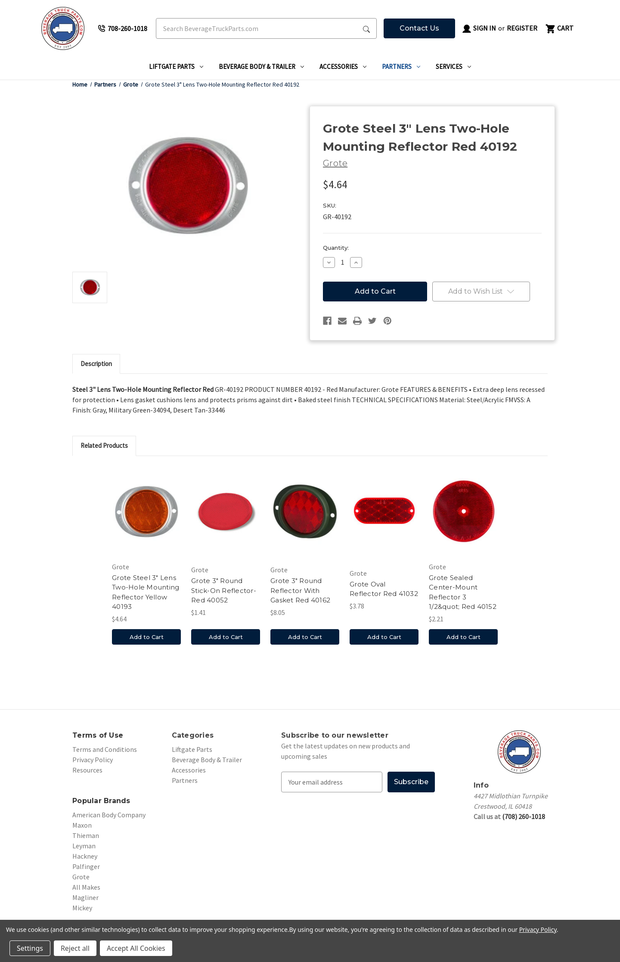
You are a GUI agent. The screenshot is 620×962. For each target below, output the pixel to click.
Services (453, 66)
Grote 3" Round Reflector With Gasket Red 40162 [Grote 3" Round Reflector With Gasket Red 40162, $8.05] (300, 590)
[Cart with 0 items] (559, 28)
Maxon (82, 825)
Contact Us (419, 28)
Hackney (84, 856)
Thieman (85, 835)
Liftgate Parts (176, 66)
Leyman (84, 845)
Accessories (342, 66)
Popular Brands (101, 801)
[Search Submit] (366, 28)
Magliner (85, 897)
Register (522, 28)
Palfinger (86, 866)
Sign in (479, 29)
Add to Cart (147, 636)
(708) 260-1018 (523, 816)
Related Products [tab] (104, 445)
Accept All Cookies (136, 948)
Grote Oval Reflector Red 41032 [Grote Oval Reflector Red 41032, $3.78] (384, 589)
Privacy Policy (92, 759)
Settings (30, 948)
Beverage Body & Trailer (261, 66)
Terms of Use (97, 735)
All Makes (86, 887)
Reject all (75, 948)
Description (96, 364)
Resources (87, 770)
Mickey (82, 907)
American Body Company (109, 814)
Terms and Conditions (104, 749)
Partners (401, 66)
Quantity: (336, 247)
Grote (81, 876)
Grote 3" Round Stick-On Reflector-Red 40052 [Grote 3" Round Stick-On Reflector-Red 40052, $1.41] (223, 590)
